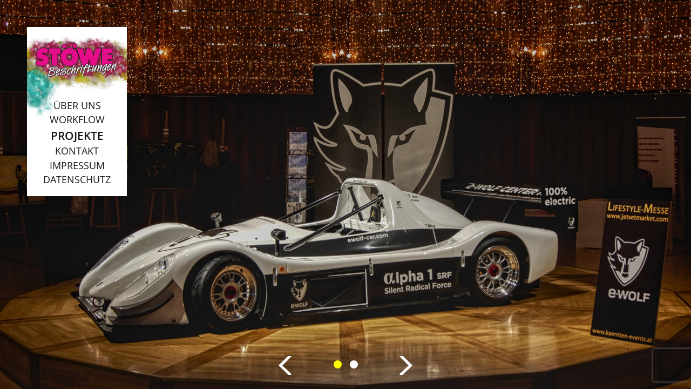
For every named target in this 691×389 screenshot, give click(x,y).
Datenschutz (77, 179)
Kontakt (77, 150)
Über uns (77, 105)
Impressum (77, 165)
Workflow (77, 119)
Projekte (77, 135)
